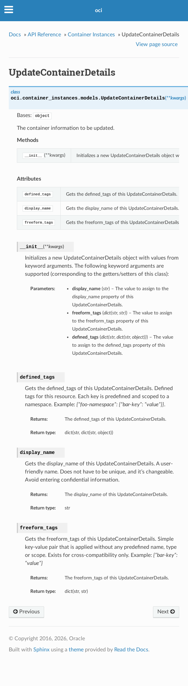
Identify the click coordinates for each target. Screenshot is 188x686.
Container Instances (91, 34)
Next (166, 611)
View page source (157, 44)
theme (76, 649)
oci (98, 10)
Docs (15, 34)
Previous (26, 611)
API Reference (44, 34)
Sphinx (41, 649)
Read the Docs (131, 649)
